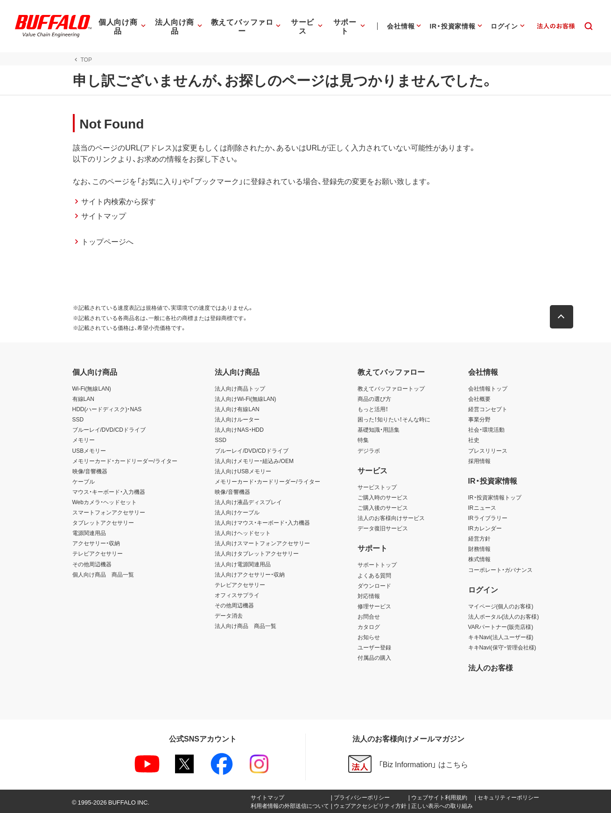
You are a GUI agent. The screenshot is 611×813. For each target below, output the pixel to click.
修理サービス (374, 606)
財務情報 (479, 548)
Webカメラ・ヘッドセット (104, 502)
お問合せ (369, 616)
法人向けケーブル (237, 512)
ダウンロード (374, 585)
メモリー (83, 439)
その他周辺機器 (92, 564)
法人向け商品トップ (240, 388)
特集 (363, 439)
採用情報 (479, 460)
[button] (562, 316)
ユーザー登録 (374, 647)
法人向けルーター (237, 419)
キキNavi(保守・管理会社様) (502, 647)
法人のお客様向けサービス (391, 517)
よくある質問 (374, 575)
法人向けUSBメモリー (243, 471)
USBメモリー (89, 450)
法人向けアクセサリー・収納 (250, 574)
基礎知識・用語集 (379, 429)
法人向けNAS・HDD (239, 429)
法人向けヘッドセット (243, 532)
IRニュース (482, 507)
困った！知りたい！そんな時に (394, 419)
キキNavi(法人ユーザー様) (501, 637)
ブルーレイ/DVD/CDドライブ (109, 429)
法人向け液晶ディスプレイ (248, 502)
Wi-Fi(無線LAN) (91, 388)
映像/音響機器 (89, 471)
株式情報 (479, 559)
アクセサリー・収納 (96, 543)
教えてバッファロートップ (391, 388)
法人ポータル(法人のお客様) (503, 616)
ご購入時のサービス (383, 497)
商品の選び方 (374, 398)
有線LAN (83, 398)
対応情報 (369, 596)
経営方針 (479, 538)
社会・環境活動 (486, 429)
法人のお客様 (490, 667)
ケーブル (83, 481)
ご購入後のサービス (383, 507)
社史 (473, 439)
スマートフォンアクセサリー (108, 512)
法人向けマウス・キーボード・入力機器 (262, 522)
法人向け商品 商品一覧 (245, 625)
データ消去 (229, 615)
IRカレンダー (485, 528)
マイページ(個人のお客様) (501, 606)
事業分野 (479, 419)
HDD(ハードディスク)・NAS (107, 409)
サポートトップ (377, 564)
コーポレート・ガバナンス (500, 569)
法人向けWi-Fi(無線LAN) (245, 398)
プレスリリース (487, 450)
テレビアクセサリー (97, 553)
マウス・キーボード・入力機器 (108, 491)
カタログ (369, 626)
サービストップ (377, 487)
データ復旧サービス (383, 528)
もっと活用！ (373, 409)
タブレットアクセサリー (103, 522)
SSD (78, 419)
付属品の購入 (374, 657)
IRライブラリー (487, 517)
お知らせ (369, 637)
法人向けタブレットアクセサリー (257, 553)
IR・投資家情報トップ (494, 497)
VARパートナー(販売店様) (501, 626)
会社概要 (479, 398)
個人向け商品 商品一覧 (103, 574)
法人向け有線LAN (237, 409)
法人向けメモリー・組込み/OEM (254, 460)
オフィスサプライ (237, 595)
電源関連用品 (89, 532)
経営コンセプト (487, 409)
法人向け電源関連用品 (243, 564)
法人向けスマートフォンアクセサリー (262, 543)
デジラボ (369, 450)
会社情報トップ (487, 388)
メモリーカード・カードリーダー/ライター (124, 460)
